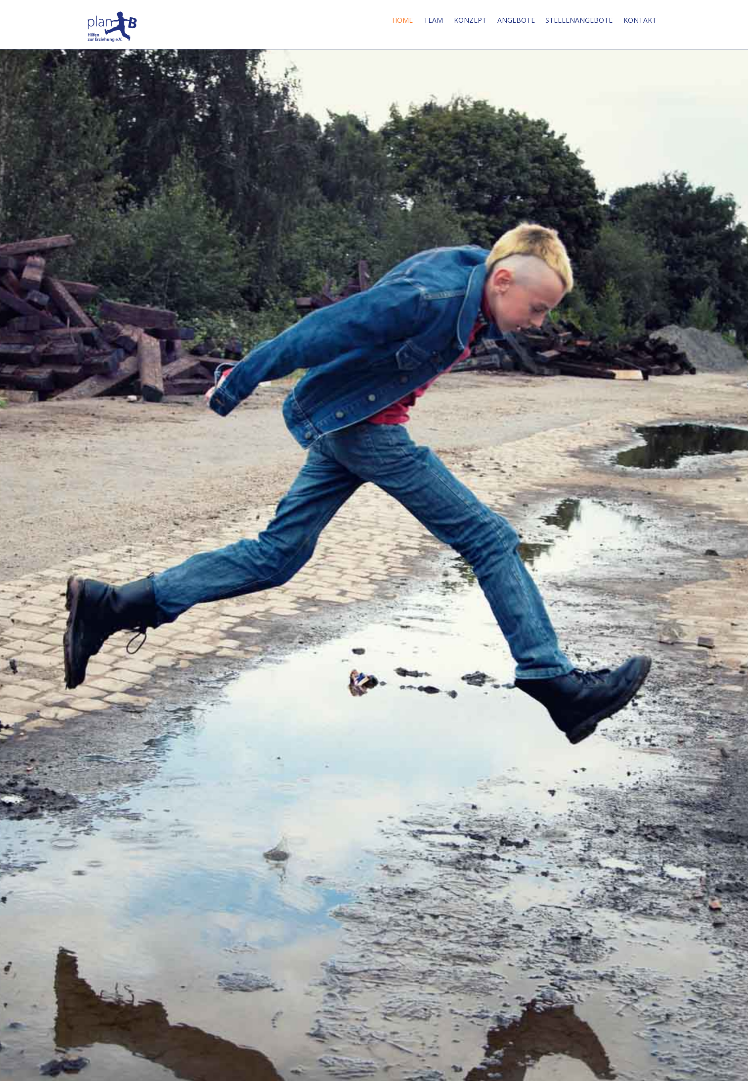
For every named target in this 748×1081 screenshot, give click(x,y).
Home (402, 20)
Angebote (516, 20)
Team (433, 20)
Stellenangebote (579, 20)
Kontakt (640, 20)
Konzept (470, 20)
